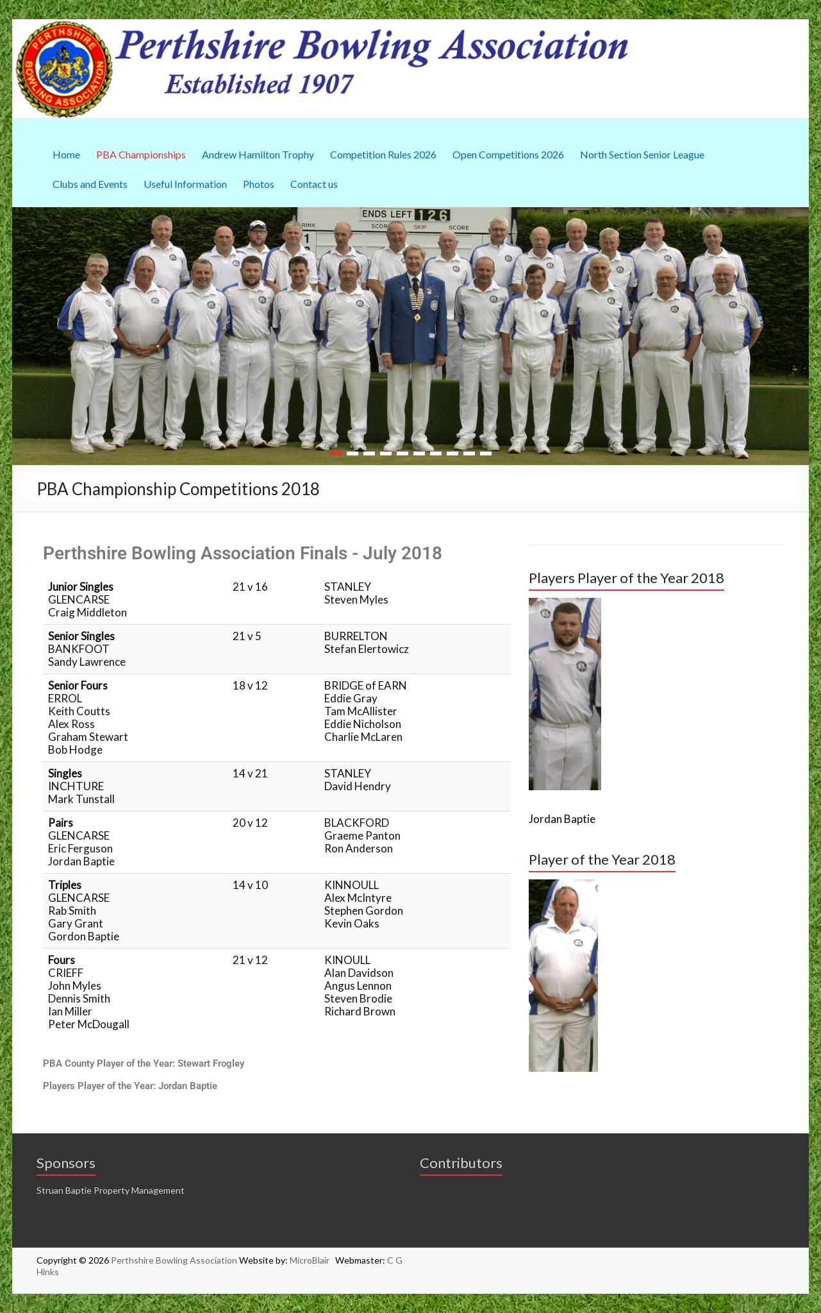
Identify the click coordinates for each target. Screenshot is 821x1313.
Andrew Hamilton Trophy (258, 154)
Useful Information (185, 184)
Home (66, 154)
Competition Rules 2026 (383, 154)
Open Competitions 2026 (508, 154)
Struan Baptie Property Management (111, 1190)
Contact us (314, 184)
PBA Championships (141, 154)
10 (486, 453)
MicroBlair (312, 1260)
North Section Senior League (642, 154)
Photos (258, 184)
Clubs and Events (90, 184)
